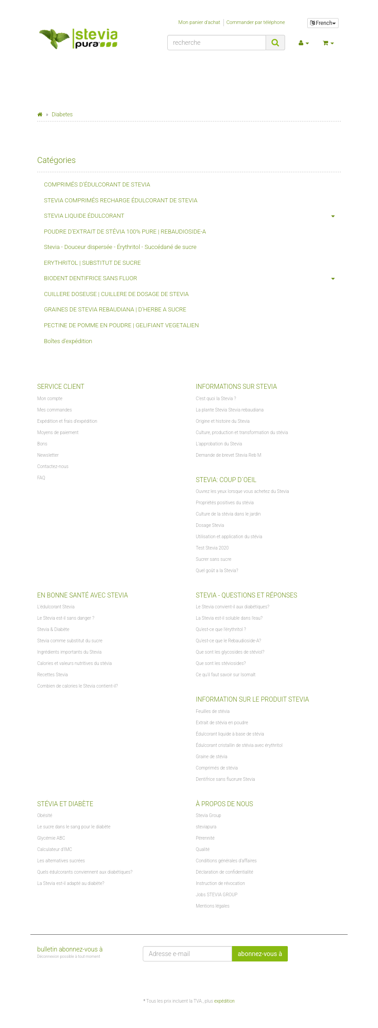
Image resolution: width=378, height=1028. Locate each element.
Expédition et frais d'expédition (67, 421)
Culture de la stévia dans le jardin (228, 514)
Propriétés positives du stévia (225, 502)
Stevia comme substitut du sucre (69, 640)
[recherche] (216, 42)
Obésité (44, 815)
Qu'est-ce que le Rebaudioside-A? (228, 640)
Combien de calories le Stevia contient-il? (77, 686)
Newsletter (47, 455)
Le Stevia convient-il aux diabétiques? (232, 606)
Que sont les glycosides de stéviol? (230, 652)
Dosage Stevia (210, 525)
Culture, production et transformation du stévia (242, 432)
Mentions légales (212, 906)
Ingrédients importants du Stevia (69, 652)
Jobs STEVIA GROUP (216, 894)
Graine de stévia (212, 756)
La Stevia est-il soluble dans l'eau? (229, 618)
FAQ (41, 477)
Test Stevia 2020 (212, 547)
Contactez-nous (52, 466)
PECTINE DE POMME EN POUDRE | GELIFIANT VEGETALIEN (121, 325)
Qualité (203, 849)
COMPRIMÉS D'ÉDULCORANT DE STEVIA (97, 184)
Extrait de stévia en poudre (222, 722)
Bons (42, 443)
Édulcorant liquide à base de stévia (230, 734)
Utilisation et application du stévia (229, 536)
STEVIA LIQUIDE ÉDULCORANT (192, 216)
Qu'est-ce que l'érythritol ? (221, 629)
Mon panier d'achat (199, 22)
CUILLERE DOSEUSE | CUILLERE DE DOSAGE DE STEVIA (116, 294)
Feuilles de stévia (213, 711)
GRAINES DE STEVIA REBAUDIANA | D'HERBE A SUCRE (115, 309)
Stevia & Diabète (53, 629)
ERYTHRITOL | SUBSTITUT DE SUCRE (92, 262)
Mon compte (50, 398)
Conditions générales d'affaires (226, 860)
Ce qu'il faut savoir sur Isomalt (226, 674)
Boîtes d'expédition (68, 341)
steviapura (206, 826)
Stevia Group (208, 815)
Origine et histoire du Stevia (223, 421)
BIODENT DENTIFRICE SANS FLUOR (192, 279)
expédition (224, 1001)
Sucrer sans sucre (213, 559)
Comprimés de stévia (217, 767)
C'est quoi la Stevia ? (216, 398)
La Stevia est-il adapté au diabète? (70, 883)
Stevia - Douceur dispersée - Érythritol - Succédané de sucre (120, 247)
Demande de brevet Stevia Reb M (229, 455)
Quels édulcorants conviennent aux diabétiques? (84, 872)
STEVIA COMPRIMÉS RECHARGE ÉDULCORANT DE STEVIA (121, 200)
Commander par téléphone (255, 22)
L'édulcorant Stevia (55, 606)
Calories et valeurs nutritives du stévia (74, 663)
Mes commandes (54, 409)
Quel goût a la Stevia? (217, 570)
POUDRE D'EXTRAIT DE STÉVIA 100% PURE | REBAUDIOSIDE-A (125, 231)
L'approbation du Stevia (219, 443)
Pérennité (205, 838)
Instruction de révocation (220, 883)
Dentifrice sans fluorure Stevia (225, 779)
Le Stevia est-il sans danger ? (65, 618)
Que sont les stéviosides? (221, 663)
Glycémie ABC (51, 838)
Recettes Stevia (52, 674)
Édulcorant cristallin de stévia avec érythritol (239, 745)
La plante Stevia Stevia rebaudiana (230, 409)
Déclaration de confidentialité (224, 872)
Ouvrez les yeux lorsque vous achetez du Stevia (242, 491)
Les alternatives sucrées (61, 860)
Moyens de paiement (57, 432)
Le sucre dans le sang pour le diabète (74, 826)
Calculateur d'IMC (54, 849)
